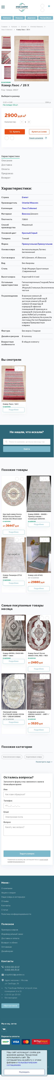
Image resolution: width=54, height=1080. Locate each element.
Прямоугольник (45, 244)
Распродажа (45, 18)
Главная (4, 26)
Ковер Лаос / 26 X (10, 404)
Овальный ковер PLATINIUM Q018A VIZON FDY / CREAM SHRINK (13, 714)
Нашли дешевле (36, 138)
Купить (16, 132)
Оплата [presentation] (5, 169)
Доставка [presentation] (6, 165)
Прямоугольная (29, 244)
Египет (23, 26)
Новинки (19, 18)
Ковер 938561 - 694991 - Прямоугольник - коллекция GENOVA (38, 516)
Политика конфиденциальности (16, 914)
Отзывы (5, 901)
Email (6, 812)
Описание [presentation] (6, 160)
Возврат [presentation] (5, 177)
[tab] (27, 157)
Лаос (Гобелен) (6, 29)
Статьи (4, 910)
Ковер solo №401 (35, 575)
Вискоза (26, 214)
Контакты (5, 905)
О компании (6, 888)
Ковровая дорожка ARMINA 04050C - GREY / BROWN (38, 714)
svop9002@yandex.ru (14, 975)
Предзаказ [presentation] (7, 173)
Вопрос (7, 822)
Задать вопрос (27, 854)
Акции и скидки (8, 893)
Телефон (8, 801)
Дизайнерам (7, 951)
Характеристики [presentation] (10, 156)
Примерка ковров (9, 930)
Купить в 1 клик (39, 132)
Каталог (7, 18)
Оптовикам (6, 947)
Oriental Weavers (36, 26)
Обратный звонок (10, 1006)
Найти (27, 449)
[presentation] (24, 842)
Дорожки (31, 18)
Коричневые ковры (34, 757)
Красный (26, 233)
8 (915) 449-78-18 (12, 970)
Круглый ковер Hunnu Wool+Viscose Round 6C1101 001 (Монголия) (12, 516)
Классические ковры (12, 757)
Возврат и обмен (9, 943)
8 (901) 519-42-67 (12, 967)
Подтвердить (24, 1072)
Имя (5, 789)
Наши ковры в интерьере (13, 897)
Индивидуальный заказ (12, 934)
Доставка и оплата (10, 938)
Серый (34, 233)
